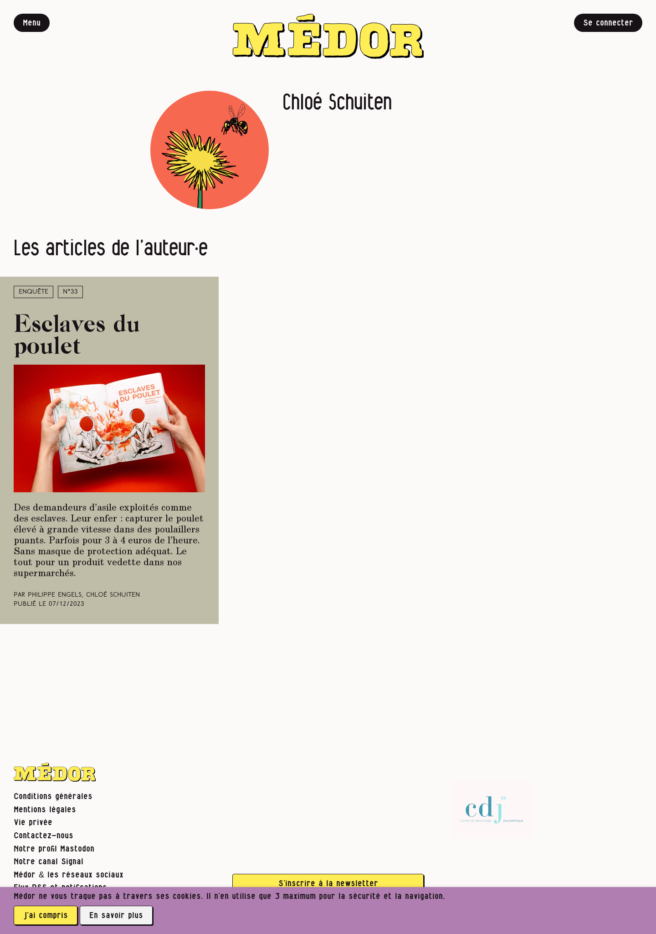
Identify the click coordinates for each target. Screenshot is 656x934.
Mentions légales (45, 809)
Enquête (33, 292)
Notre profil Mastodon (54, 849)
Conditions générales (53, 796)
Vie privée (33, 822)
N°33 (70, 292)
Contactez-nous (43, 835)
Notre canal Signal (48, 861)
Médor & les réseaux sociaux (68, 875)
